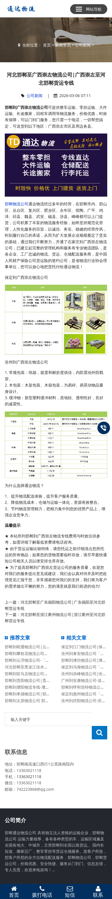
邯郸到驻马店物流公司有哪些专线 (34, 673)
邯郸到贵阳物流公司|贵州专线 (31, 680)
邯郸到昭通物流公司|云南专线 (31, 646)
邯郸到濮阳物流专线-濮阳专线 (31, 687)
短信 (70, 891)
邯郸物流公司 (16, 203)
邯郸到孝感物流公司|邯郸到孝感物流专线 (41, 693)
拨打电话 (42, 891)
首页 (47, 45)
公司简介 (15, 806)
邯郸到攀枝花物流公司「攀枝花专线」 (38, 653)
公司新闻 (83, 45)
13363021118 (29, 763)
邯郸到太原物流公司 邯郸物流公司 (35, 700)
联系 (98, 891)
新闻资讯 (63, 45)
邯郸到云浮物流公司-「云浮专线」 (35, 660)
